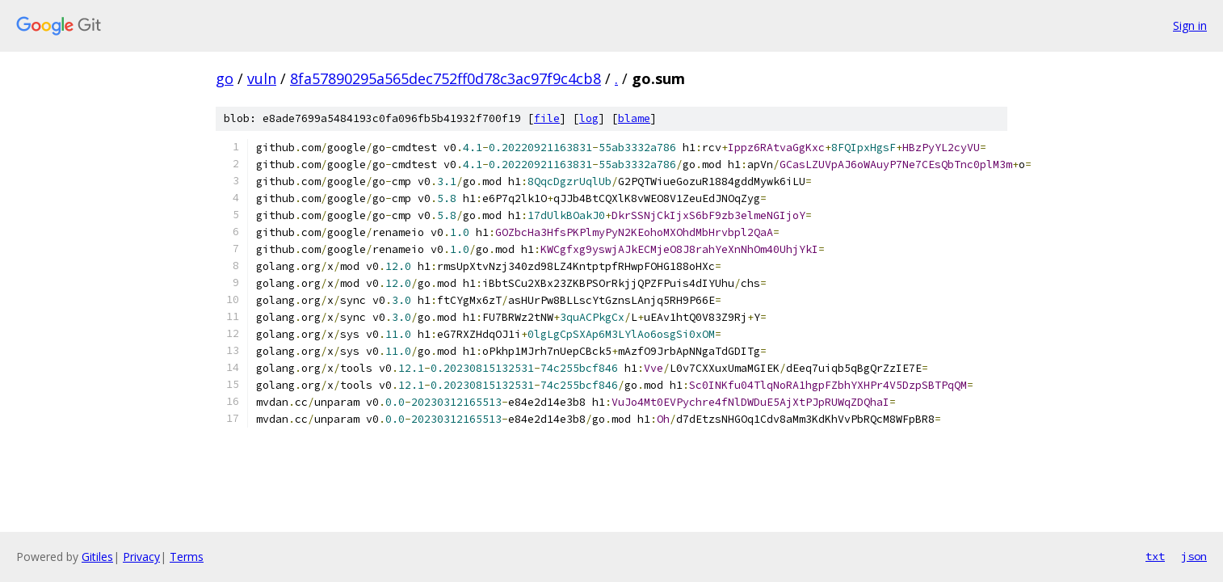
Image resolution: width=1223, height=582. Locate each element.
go (224, 78)
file (547, 118)
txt (1155, 556)
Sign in (1190, 25)
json (1194, 556)
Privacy (141, 556)
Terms (187, 556)
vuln (261, 78)
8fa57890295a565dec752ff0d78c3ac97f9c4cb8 (445, 78)
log (589, 118)
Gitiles (97, 556)
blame (634, 118)
